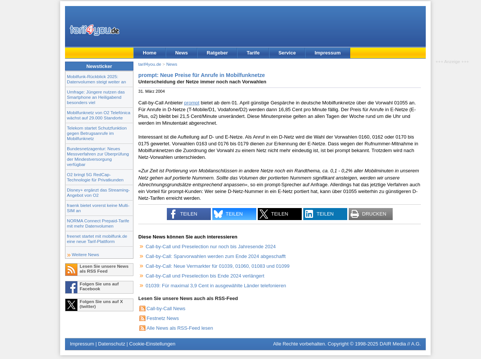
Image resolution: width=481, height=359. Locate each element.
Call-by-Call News (166, 308)
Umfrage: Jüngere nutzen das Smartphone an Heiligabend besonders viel (96, 97)
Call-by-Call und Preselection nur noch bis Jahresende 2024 (211, 246)
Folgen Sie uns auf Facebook (99, 286)
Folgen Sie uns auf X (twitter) (101, 304)
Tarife (253, 53)
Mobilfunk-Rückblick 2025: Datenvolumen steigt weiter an (96, 79)
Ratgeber (217, 53)
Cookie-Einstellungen (152, 344)
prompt (191, 103)
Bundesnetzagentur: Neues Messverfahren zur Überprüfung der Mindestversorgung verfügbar (98, 156)
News (181, 53)
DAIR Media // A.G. (400, 344)
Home (149, 53)
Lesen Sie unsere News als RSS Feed (104, 268)
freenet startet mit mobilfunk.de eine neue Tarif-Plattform (97, 239)
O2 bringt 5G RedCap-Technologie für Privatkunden (95, 177)
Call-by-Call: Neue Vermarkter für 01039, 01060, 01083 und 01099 (218, 266)
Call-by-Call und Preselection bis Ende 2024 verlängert (205, 276)
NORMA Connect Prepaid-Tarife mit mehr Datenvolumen (98, 223)
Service (287, 53)
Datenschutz (111, 344)
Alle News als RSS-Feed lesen (180, 328)
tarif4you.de (149, 64)
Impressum (327, 53)
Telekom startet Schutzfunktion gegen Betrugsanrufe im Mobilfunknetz (97, 133)
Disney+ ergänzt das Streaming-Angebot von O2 (98, 192)
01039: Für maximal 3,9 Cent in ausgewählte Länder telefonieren (216, 285)
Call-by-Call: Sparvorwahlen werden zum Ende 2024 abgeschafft (216, 256)
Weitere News (85, 254)
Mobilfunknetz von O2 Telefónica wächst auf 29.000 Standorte (98, 115)
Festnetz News (163, 318)
